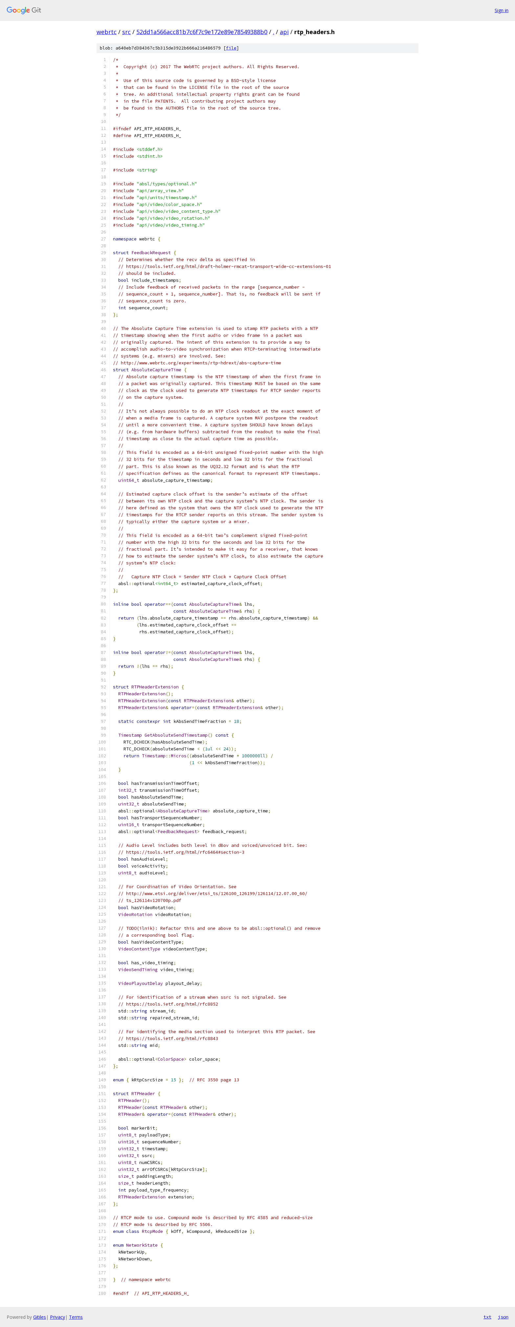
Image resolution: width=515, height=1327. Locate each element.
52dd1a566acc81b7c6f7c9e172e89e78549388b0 (201, 32)
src (126, 32)
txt (487, 1317)
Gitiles (39, 1317)
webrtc (107, 32)
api (284, 32)
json (503, 1317)
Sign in (501, 10)
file (231, 48)
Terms (76, 1317)
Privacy (57, 1317)
